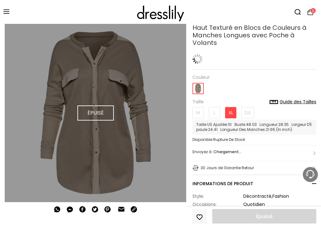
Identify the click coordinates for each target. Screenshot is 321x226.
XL (231, 113)
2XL (247, 113)
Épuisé (264, 216)
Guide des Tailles (293, 102)
